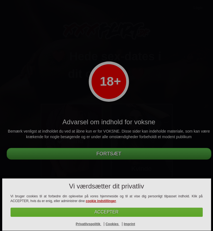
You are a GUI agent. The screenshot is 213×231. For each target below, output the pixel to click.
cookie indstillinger (101, 201)
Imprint (129, 224)
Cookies (113, 224)
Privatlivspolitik (88, 224)
